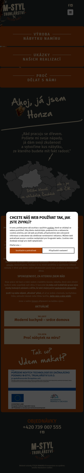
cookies (50, 228)
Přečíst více (14, 245)
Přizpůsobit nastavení (58, 250)
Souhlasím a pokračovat (26, 250)
